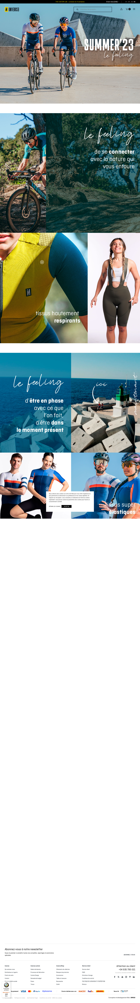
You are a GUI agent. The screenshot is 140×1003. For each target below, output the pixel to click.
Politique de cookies (19, 998)
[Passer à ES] (126, 2)
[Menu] (10, 983)
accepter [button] (66, 506)
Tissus (32, 984)
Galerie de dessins (36, 969)
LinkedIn (133, 977)
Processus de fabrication (37, 972)
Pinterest (130, 977)
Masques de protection (62, 972)
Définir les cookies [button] (57, 998)
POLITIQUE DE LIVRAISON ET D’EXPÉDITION (93, 981)
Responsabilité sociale (11, 981)
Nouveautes (59, 981)
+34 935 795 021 (127, 969)
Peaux (32, 981)
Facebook (114, 977)
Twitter (118, 977)
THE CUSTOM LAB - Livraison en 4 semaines (70, 2)
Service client (86, 969)
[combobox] (112, 2)
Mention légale (9, 998)
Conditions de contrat (88, 978)
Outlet (58, 984)
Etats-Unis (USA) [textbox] (112, 2)
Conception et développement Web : (121, 997)
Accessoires (59, 975)
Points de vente (9, 975)
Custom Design (35, 975)
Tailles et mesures (61, 978)
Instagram (126, 977)
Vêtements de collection (63, 969)
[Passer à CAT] (129, 2)
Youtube (122, 977)
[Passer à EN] (132, 2)
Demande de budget (36, 978)
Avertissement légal (32, 998)
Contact (7, 978)
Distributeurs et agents (11, 972)
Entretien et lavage (87, 975)
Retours (84, 984)
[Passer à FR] (134, 2)
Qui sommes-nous (10, 969)
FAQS (83, 972)
